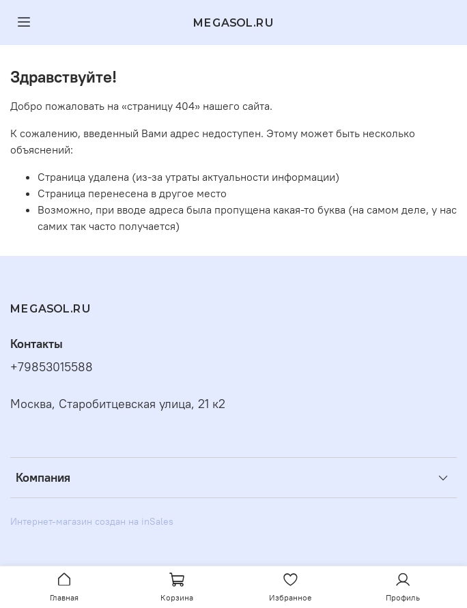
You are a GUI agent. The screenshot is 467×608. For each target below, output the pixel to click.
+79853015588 (51, 367)
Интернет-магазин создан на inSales (91, 521)
